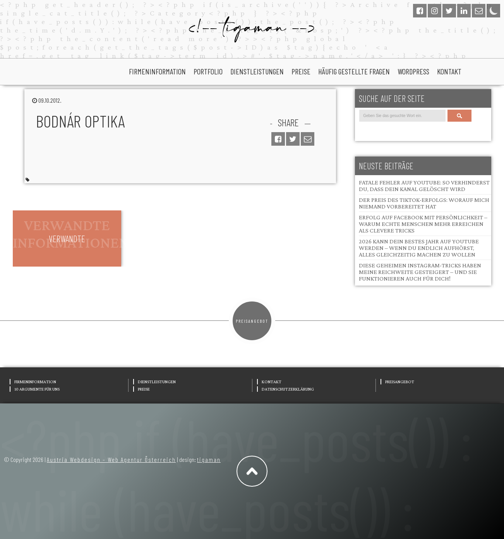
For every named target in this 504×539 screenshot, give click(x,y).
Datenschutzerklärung (288, 389)
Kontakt (449, 71)
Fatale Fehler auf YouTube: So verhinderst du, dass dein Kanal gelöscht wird (424, 185)
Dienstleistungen (257, 71)
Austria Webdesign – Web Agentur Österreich (111, 459)
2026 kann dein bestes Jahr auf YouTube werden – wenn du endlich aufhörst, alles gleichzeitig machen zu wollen (419, 248)
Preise (300, 71)
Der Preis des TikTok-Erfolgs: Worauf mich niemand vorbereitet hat (424, 203)
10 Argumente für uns (37, 389)
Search (459, 116)
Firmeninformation (157, 71)
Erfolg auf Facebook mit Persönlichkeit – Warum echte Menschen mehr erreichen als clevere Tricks (423, 224)
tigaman (209, 459)
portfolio (208, 71)
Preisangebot (252, 321)
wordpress (413, 71)
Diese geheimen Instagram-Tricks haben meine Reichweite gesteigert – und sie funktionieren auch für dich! (420, 272)
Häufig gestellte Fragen (354, 71)
